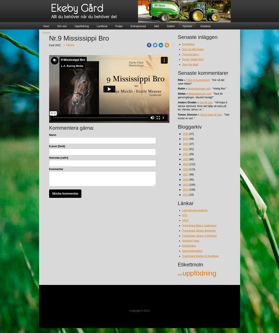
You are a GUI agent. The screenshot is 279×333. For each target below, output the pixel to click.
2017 (186, 174)
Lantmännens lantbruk (195, 210)
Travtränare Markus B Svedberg (200, 256)
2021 (186, 154)
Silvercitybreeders (192, 250)
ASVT (185, 220)
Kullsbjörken (189, 245)
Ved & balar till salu (211, 114)
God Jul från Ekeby (193, 49)
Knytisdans (188, 44)
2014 (186, 189)
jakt (180, 274)
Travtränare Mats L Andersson (199, 225)
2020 (186, 159)
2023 (186, 143)
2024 (186, 138)
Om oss (62, 26)
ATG (184, 215)
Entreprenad (138, 26)
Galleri (171, 26)
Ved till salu (205, 102)
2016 (186, 179)
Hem (46, 26)
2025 (186, 133)
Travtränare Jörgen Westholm (199, 230)
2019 (186, 164)
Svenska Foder (191, 240)
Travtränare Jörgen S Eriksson (199, 235)
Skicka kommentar (65, 193)
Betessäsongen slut (199, 88)
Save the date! (190, 64)
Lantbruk (102, 26)
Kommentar (56, 169)
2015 (186, 184)
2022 (186, 149)
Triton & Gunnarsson (198, 80)
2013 (186, 194)
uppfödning (199, 273)
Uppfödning (82, 26)
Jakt (156, 26)
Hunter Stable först (193, 59)
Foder (119, 26)
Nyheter (187, 26)
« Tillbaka (69, 45)
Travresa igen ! (190, 54)
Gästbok (205, 26)
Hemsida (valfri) (58, 157)
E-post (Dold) (57, 146)
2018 (186, 169)
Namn (52, 134)
